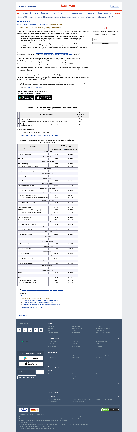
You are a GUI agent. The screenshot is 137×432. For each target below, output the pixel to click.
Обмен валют (52, 355)
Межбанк (50, 330)
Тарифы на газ (100, 330)
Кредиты (44, 13)
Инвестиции (91, 13)
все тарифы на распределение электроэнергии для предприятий (42, 290)
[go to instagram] (36, 330)
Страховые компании (78, 401)
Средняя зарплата (69, 17)
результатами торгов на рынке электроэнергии (57, 54)
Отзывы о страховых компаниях (81, 399)
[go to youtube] (41, 330)
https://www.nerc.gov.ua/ (35, 88)
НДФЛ (110, 17)
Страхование (63, 13)
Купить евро (75, 357)
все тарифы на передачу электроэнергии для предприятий (40, 135)
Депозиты (34, 13)
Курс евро (98, 326)
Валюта (24, 13)
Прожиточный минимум (86, 17)
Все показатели (25, 22)
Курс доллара (76, 326)
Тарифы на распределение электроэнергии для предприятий (41, 300)
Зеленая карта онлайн (54, 399)
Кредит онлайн (76, 332)
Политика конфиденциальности (57, 378)
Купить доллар (52, 357)
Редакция (98, 374)
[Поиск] (40, 372)
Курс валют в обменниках (79, 355)
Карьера (50, 376)
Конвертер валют (53, 332)
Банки (52, 13)
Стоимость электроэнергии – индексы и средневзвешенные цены (42, 304)
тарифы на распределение (44, 53)
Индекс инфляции (35, 17)
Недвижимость (77, 13)
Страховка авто (52, 401)
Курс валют (51, 326)
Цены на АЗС (22, 17)
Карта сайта (23, 315)
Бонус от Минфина (27, 6)
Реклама (50, 387)
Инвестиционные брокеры (103, 328)
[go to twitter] (30, 330)
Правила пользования (102, 376)
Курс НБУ (50, 328)
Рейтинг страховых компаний (104, 399)
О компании (51, 374)
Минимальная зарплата (52, 17)
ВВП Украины (101, 17)
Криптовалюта (104, 13)
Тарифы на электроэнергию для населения (34, 296)
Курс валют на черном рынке (104, 355)
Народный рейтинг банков (103, 332)
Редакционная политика (79, 378)
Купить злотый (100, 357)
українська (114, 6)
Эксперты (74, 376)
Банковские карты (77, 328)
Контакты (74, 374)
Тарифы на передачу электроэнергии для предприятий (39, 302)
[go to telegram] (25, 330)
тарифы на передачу (61, 53)
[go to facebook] (19, 330)
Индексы (116, 13)
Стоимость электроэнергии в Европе (32, 307)
